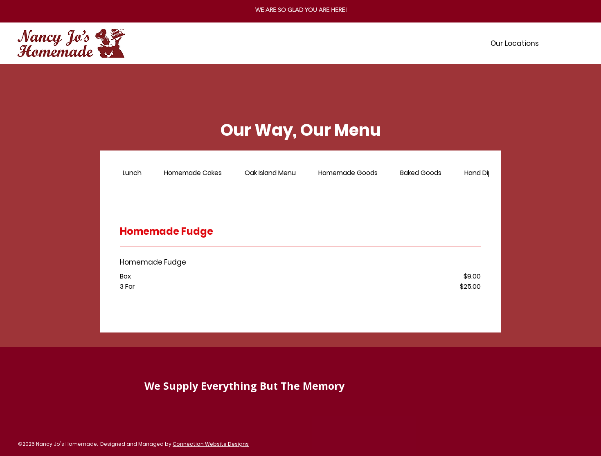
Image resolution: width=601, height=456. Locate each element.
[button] (514, 43)
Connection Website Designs (211, 443)
